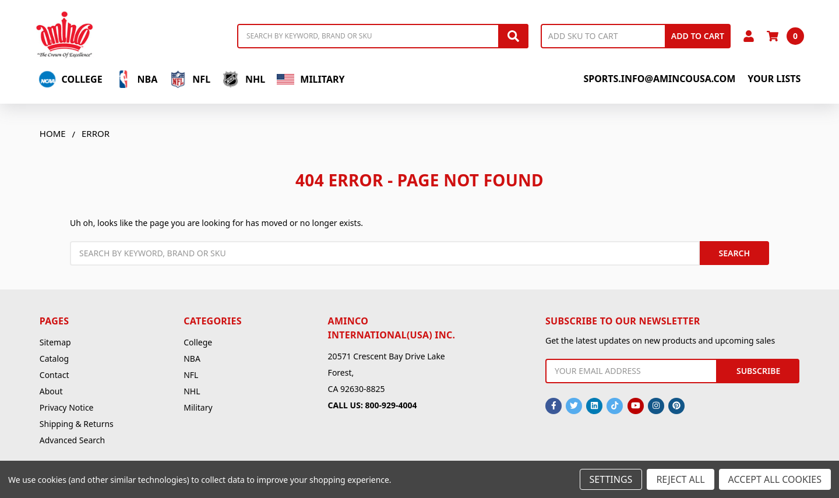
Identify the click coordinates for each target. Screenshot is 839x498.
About (51, 391)
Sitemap (55, 342)
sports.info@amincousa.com (659, 78)
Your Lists (774, 78)
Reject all (680, 479)
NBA (136, 79)
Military (310, 79)
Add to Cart (697, 35)
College (70, 79)
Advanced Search (72, 440)
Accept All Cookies (775, 479)
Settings (611, 479)
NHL (243, 79)
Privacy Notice (67, 407)
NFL (189, 79)
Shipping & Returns (77, 423)
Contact (54, 374)
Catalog (54, 358)
